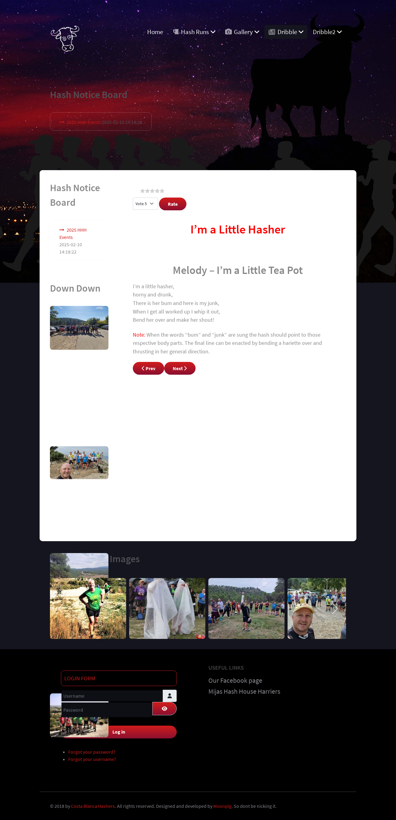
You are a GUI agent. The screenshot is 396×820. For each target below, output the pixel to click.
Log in (118, 730)
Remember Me (83, 720)
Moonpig (222, 804)
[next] (334, 607)
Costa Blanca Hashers (93, 804)
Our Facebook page (235, 679)
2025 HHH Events (84, 122)
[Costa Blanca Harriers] (65, 37)
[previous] (61, 607)
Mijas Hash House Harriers (244, 689)
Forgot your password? (91, 750)
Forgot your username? (92, 758)
